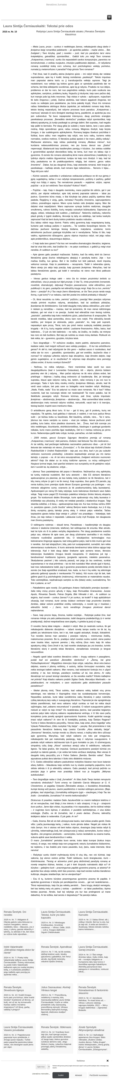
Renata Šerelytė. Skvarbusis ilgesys (14, 989)
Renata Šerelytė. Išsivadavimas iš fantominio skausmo (93, 990)
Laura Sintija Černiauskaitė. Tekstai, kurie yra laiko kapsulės (56, 915)
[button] (107, 1060)
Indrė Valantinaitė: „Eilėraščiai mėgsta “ (19, 950)
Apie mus (41, 1067)
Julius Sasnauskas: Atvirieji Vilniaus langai (55, 989)
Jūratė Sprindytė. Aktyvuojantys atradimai (91, 1029)
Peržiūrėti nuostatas (98, 1075)
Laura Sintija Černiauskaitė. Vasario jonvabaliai (18, 1029)
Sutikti (60, 1075)
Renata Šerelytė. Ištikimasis (56, 1027)
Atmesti (78, 1075)
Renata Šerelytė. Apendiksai (56, 947)
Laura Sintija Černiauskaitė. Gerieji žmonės (93, 948)
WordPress (46, 1081)
